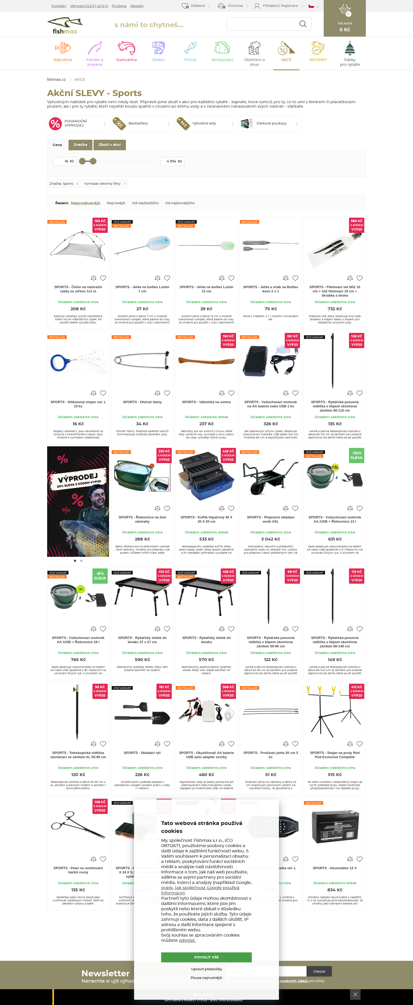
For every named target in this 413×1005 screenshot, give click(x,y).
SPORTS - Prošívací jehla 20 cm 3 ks (270, 755)
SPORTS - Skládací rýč (142, 753)
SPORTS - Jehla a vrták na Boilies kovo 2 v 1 (270, 289)
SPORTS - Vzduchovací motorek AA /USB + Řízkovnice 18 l (78, 640)
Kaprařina (63, 60)
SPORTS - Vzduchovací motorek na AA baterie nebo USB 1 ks (270, 404)
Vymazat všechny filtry (102, 183)
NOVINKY (318, 60)
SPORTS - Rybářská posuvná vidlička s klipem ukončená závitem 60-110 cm (335, 406)
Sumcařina (126, 60)
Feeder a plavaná (94, 62)
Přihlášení (270, 5)
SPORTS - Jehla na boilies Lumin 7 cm (142, 289)
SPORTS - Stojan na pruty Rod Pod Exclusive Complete (335, 755)
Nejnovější (116, 203)
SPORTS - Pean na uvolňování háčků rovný (78, 870)
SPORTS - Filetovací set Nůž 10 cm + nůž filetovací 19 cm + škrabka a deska (334, 291)
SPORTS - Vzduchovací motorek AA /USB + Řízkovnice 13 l (335, 519)
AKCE (286, 60)
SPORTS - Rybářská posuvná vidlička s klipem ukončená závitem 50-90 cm (270, 642)
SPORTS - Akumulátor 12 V (335, 868)
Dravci (159, 60)
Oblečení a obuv (254, 62)
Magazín (137, 6)
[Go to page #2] (81, 561)
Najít (303, 24)
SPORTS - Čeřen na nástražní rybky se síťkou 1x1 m (78, 289)
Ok (355, 994)
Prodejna (119, 6)
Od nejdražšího (145, 203)
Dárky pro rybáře (350, 62)
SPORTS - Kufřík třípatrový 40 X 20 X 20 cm (207, 519)
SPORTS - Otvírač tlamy (142, 402)
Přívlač (190, 60)
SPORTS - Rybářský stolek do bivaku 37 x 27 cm (142, 640)
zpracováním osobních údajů (281, 981)
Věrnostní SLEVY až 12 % (89, 6)
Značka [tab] (80, 145)
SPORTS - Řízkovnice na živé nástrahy (142, 519)
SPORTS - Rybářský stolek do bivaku (206, 640)
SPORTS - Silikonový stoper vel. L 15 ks (78, 404)
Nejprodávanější (85, 203)
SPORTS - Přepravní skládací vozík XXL (270, 519)
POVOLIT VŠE (206, 957)
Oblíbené (198, 5)
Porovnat (232, 6)
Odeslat (319, 971)
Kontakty (59, 6)
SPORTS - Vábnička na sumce (206, 402)
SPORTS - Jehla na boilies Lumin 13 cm (206, 289)
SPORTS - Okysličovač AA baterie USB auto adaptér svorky (206, 755)
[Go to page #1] (75, 561)
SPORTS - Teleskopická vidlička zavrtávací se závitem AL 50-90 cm (78, 755)
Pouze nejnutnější (206, 978)
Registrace (289, 5)
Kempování (222, 60)
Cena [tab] (57, 145)
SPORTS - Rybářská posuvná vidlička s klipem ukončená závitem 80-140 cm (335, 642)
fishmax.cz (65, 25)
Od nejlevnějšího (180, 203)
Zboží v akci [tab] (110, 145)
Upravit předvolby (206, 969)
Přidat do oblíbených (103, 277)
